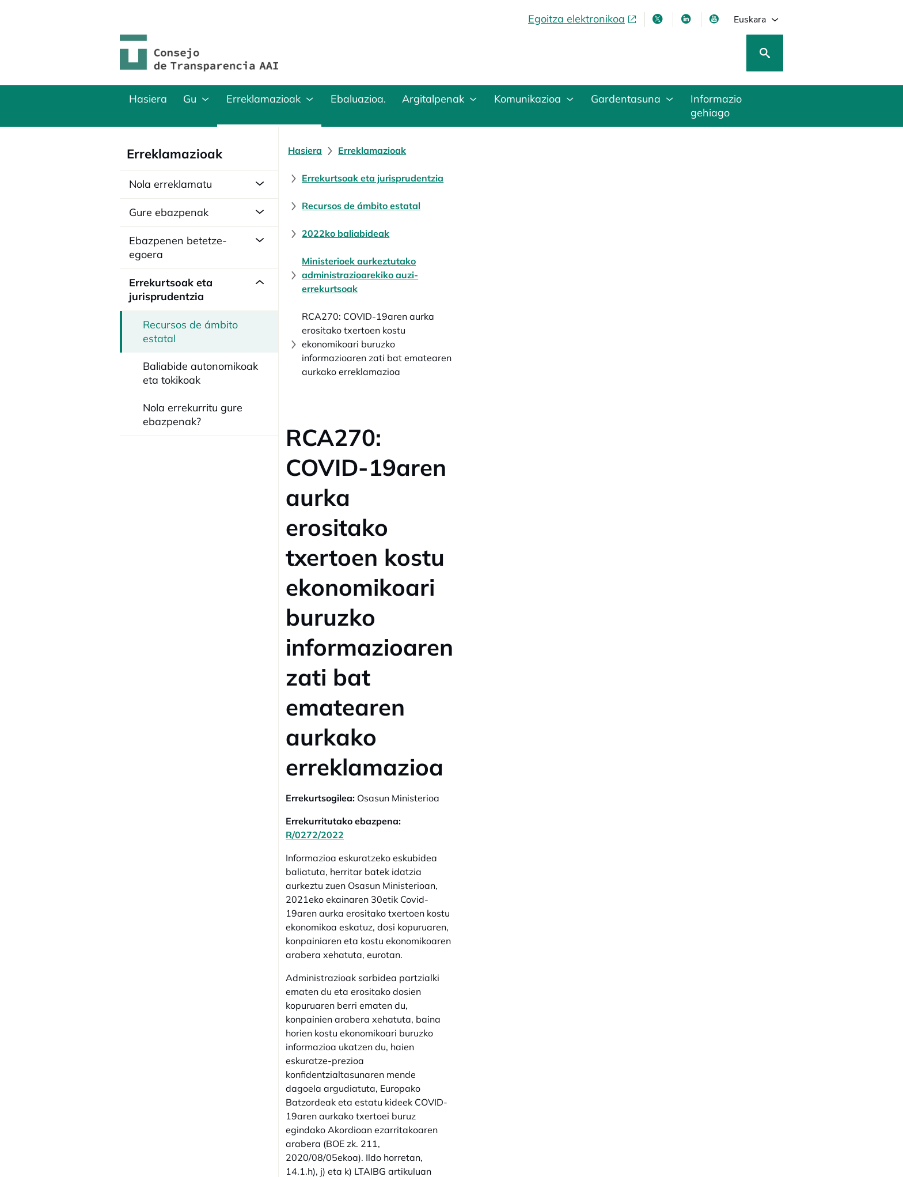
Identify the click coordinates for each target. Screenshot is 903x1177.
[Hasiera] (312, 150)
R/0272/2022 (439, 429)
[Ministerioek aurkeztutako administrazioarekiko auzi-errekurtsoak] (556, 178)
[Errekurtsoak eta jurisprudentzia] (500, 150)
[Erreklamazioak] (379, 150)
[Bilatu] (764, 53)
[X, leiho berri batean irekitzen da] (659, 19)
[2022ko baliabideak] (352, 178)
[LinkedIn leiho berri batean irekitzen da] (687, 19)
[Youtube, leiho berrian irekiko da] (715, 19)
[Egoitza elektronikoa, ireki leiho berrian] (583, 19)
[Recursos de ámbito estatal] (646, 150)
